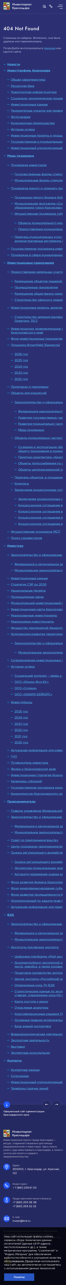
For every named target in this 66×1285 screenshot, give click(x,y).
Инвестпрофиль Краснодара (28, 70)
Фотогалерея (20, 117)
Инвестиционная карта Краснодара (37, 609)
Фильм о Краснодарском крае (33, 769)
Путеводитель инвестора (29, 763)
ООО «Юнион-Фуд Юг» (32, 682)
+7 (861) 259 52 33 (24, 1206)
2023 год (21, 373)
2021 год (21, 736)
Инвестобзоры (21, 702)
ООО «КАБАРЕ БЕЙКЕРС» (33, 694)
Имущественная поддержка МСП (35, 532)
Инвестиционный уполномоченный (37, 148)
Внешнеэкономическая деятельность (38, 1034)
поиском (50, 48)
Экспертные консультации (30, 1053)
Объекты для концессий (29, 393)
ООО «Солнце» (26, 688)
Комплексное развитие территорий (37, 634)
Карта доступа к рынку (31, 1001)
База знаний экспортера (33, 1026)
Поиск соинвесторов (26, 538)
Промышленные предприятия (36, 287)
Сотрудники (20, 1076)
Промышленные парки (27, 597)
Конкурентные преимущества (33, 123)
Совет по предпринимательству (34, 840)
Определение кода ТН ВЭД (35, 985)
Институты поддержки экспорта (35, 947)
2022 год (21, 379)
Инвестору (15, 546)
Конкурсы (22, 483)
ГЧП (14, 756)
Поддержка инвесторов (28, 165)
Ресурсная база (22, 86)
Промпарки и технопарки (29, 387)
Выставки (18, 1047)
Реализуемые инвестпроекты (32, 621)
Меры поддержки (20, 156)
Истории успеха (23, 129)
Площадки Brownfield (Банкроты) (35, 345)
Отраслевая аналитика (31, 1008)
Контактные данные (25, 1070)
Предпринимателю (21, 801)
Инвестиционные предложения (30, 263)
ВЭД (10, 915)
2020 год (21, 742)
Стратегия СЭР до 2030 (29, 584)
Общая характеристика (28, 79)
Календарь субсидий (26, 781)
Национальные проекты (28, 590)
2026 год (21, 354)
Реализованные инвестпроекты (34, 615)
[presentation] (47, 1104)
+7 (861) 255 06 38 (25, 1202)
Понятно (19, 1277)
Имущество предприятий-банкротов (38, 628)
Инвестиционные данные (29, 104)
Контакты (14, 1060)
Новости (13, 64)
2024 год (21, 366)
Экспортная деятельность (30, 1040)
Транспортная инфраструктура (34, 92)
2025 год (21, 360)
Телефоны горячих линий (29, 1088)
